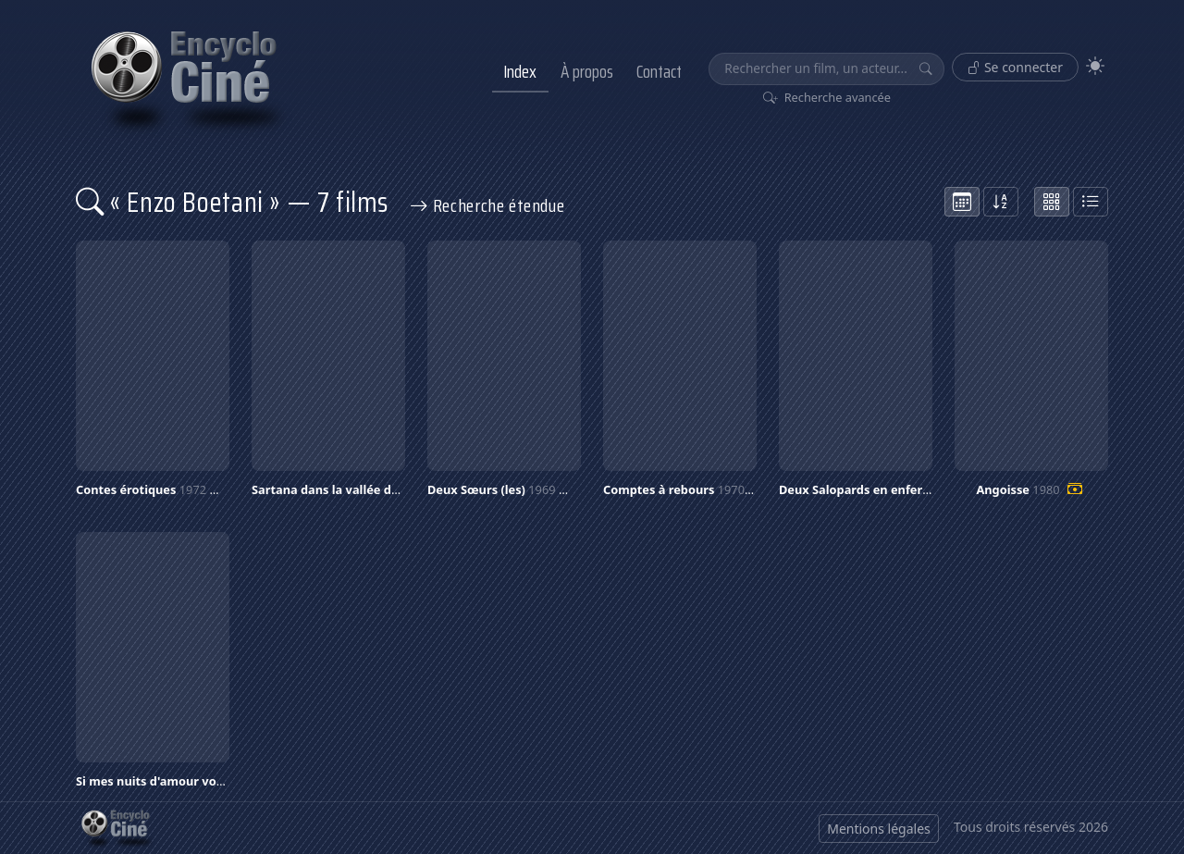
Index (519, 71)
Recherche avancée (827, 97)
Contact (659, 71)
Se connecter (1015, 67)
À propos (587, 71)
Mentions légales (879, 828)
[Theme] (1095, 66)
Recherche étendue (487, 205)
